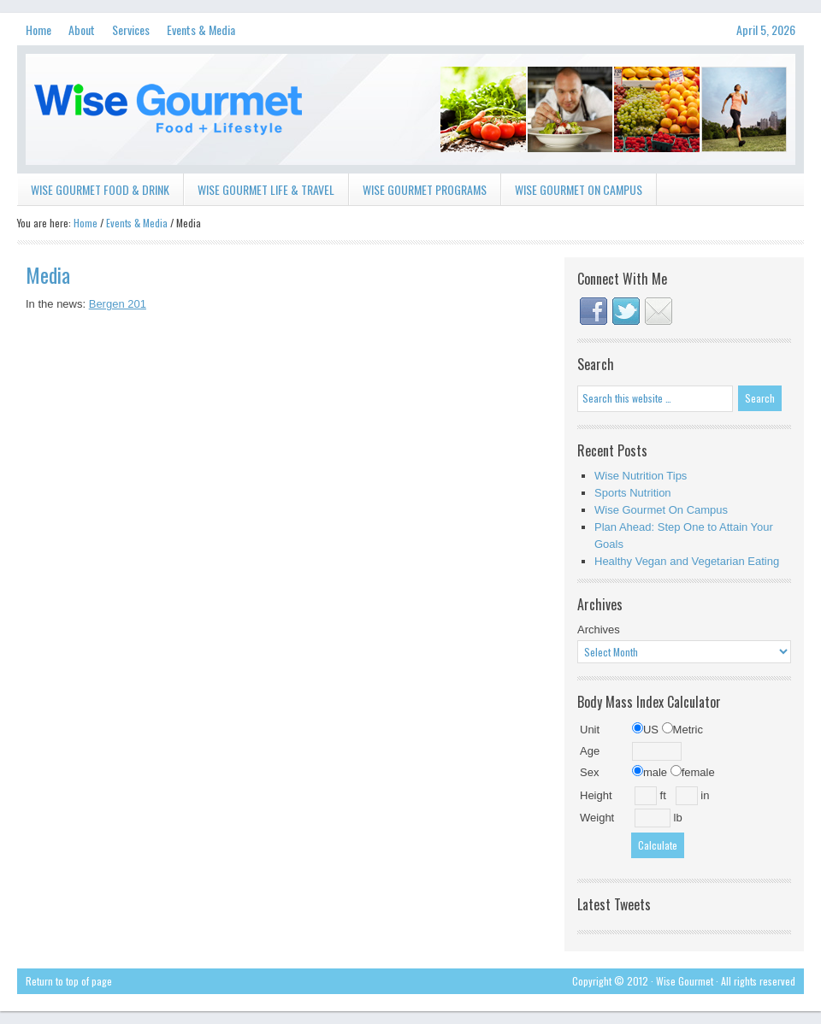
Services (126, 33)
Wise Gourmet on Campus (578, 189)
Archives (598, 629)
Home (38, 29)
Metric (682, 729)
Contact (658, 311)
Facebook (593, 311)
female (692, 772)
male (649, 772)
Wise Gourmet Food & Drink (93, 192)
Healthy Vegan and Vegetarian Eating (686, 561)
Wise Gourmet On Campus (661, 509)
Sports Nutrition (632, 492)
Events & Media (196, 33)
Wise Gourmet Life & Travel (259, 192)
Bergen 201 (117, 303)
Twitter (626, 311)
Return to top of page (69, 981)
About (81, 29)
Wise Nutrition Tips (640, 475)
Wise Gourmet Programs (418, 192)
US (645, 729)
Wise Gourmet (410, 109)
